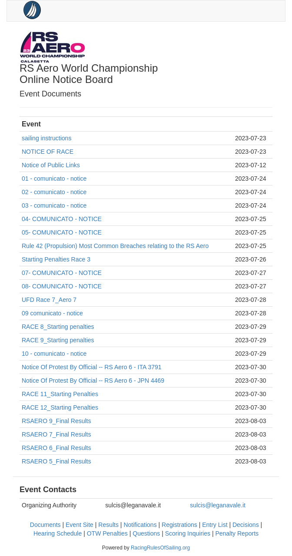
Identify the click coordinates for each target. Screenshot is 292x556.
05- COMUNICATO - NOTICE (62, 232)
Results (108, 524)
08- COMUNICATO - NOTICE (62, 286)
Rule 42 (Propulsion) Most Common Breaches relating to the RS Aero (115, 245)
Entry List (214, 524)
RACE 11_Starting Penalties (60, 394)
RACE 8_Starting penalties (58, 326)
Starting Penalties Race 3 (56, 259)
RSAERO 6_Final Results (56, 447)
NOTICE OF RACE (47, 151)
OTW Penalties (107, 533)
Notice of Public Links (51, 165)
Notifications (139, 524)
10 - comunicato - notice (54, 353)
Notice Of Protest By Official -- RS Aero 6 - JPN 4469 (93, 380)
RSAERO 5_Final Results (56, 461)
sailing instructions (46, 138)
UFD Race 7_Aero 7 (49, 299)
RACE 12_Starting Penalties (60, 407)
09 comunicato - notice (52, 313)
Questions (146, 533)
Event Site (79, 524)
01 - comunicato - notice (54, 178)
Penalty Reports (237, 533)
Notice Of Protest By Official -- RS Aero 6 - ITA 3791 (92, 367)
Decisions (245, 524)
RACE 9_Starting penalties (58, 340)
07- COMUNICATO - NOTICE (62, 272)
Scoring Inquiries (187, 533)
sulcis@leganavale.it (218, 505)
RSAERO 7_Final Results (56, 434)
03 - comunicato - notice (54, 205)
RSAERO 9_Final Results (56, 420)
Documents (45, 524)
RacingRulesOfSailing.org (160, 548)
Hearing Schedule (57, 533)
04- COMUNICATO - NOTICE (62, 218)
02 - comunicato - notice (54, 192)
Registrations (179, 524)
